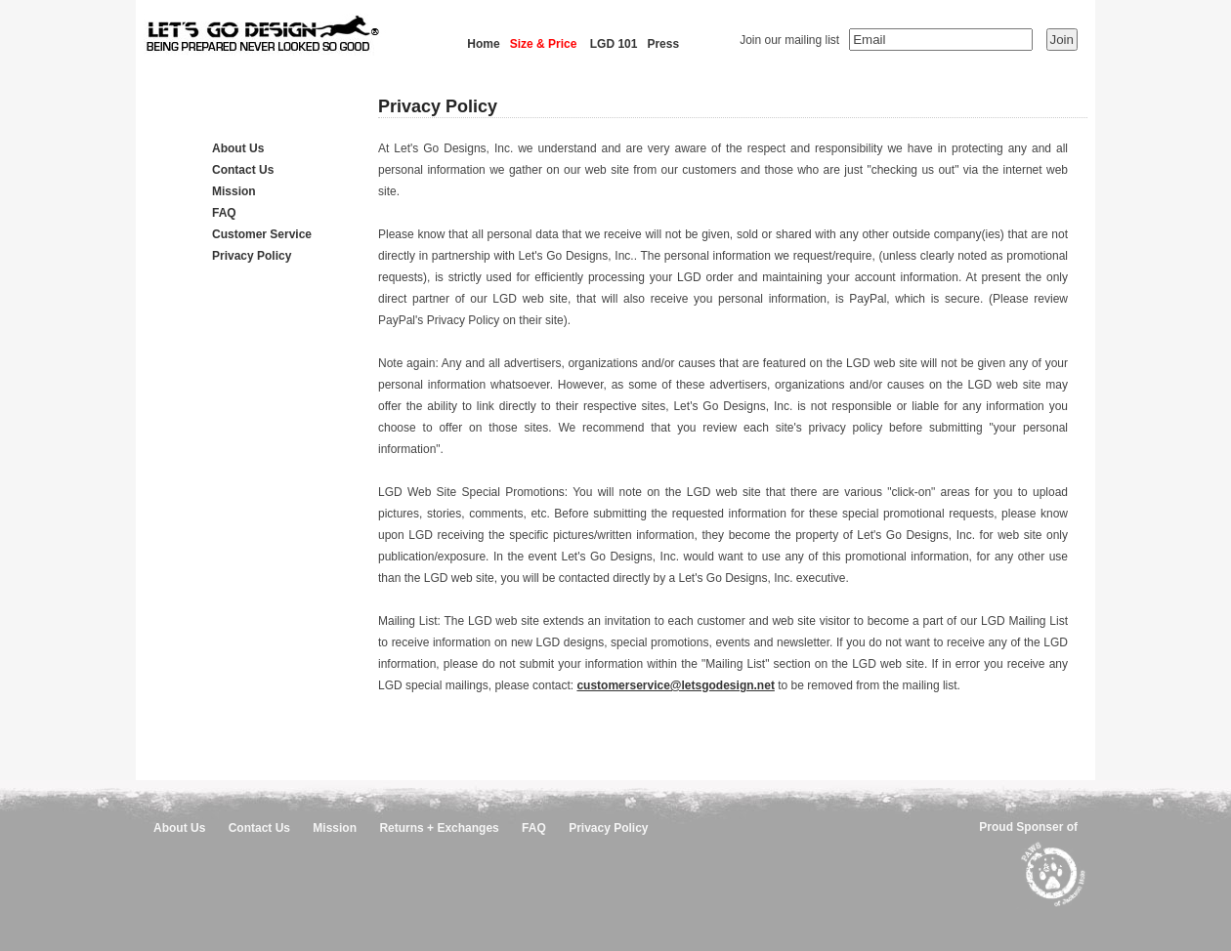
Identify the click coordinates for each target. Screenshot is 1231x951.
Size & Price (543, 44)
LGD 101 (614, 44)
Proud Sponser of (1028, 827)
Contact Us (243, 170)
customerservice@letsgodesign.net (675, 685)
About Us (238, 148)
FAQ (224, 213)
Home (483, 44)
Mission (234, 191)
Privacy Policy (251, 256)
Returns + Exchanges (438, 828)
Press (663, 44)
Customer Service (262, 234)
